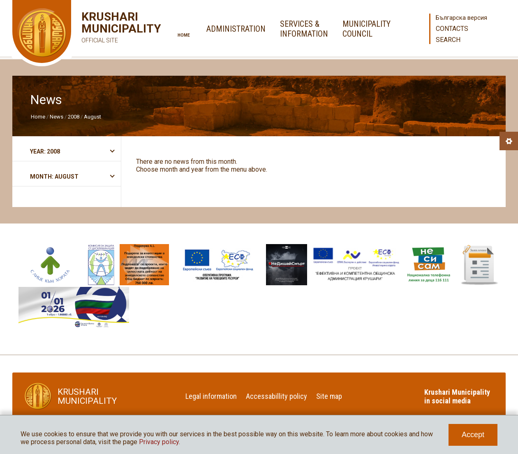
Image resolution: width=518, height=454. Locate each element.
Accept (473, 435)
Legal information (211, 396)
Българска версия (461, 17)
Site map (329, 396)
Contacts (452, 29)
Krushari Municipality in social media (457, 396)
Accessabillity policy (276, 396)
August (92, 117)
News (56, 117)
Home (184, 35)
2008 (73, 117)
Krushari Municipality (109, 29)
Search (448, 40)
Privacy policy (159, 442)
